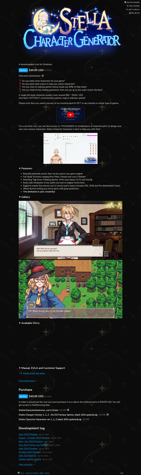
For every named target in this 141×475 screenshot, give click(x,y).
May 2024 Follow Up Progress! (33, 445)
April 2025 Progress (28, 434)
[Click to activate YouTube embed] (70, 115)
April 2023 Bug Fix (27, 455)
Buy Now (23, 70)
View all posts (25, 464)
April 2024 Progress (28, 448)
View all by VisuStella (32, 473)
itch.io (22, 473)
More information (28, 380)
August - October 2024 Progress (34, 437)
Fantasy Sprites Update (30, 459)
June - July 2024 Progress (31, 441)
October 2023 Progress (30, 452)
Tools (121, 473)
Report (42, 473)
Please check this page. (34, 373)
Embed (47, 473)
